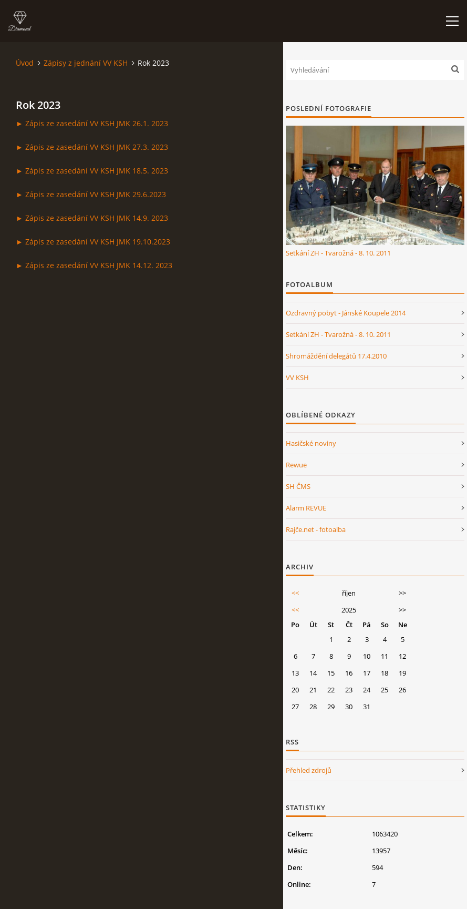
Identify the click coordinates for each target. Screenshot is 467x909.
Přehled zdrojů (308, 770)
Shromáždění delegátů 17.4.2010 (336, 356)
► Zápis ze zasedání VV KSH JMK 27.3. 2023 (92, 147)
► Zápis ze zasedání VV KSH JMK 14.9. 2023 (92, 218)
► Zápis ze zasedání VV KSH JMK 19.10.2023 (93, 242)
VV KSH (297, 377)
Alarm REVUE (306, 508)
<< (295, 593)
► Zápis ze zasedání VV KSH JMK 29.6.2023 (91, 194)
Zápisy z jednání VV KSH (86, 63)
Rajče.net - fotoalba (316, 529)
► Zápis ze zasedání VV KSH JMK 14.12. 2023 (94, 265)
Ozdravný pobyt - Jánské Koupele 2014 (346, 313)
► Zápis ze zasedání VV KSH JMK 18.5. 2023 (92, 171)
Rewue (296, 464)
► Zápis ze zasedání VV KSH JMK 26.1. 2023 (92, 123)
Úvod (25, 63)
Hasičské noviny (311, 443)
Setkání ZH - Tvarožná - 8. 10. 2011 (338, 253)
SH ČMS (298, 486)
